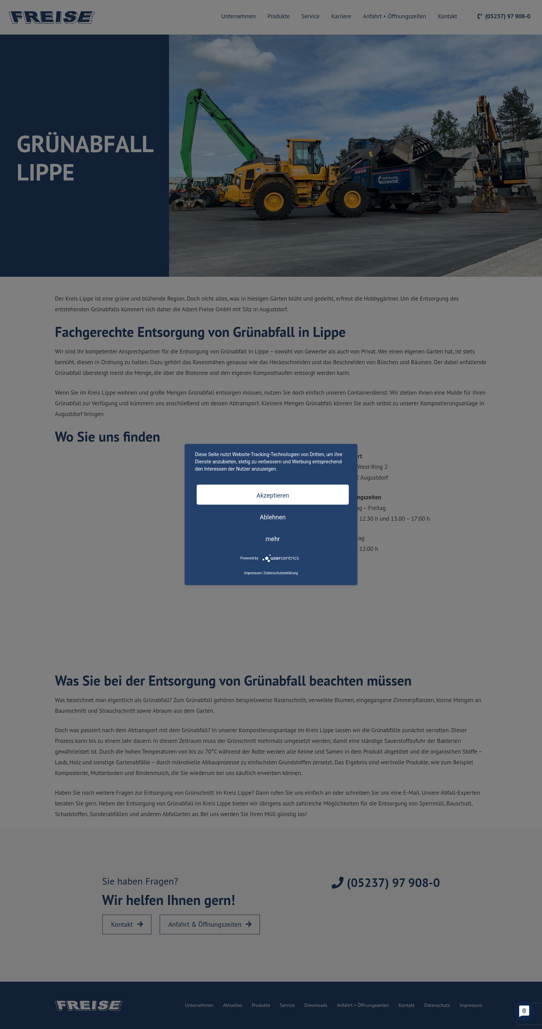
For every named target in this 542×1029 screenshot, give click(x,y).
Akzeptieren (272, 495)
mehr (272, 538)
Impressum (252, 573)
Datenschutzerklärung (281, 573)
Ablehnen (273, 516)
